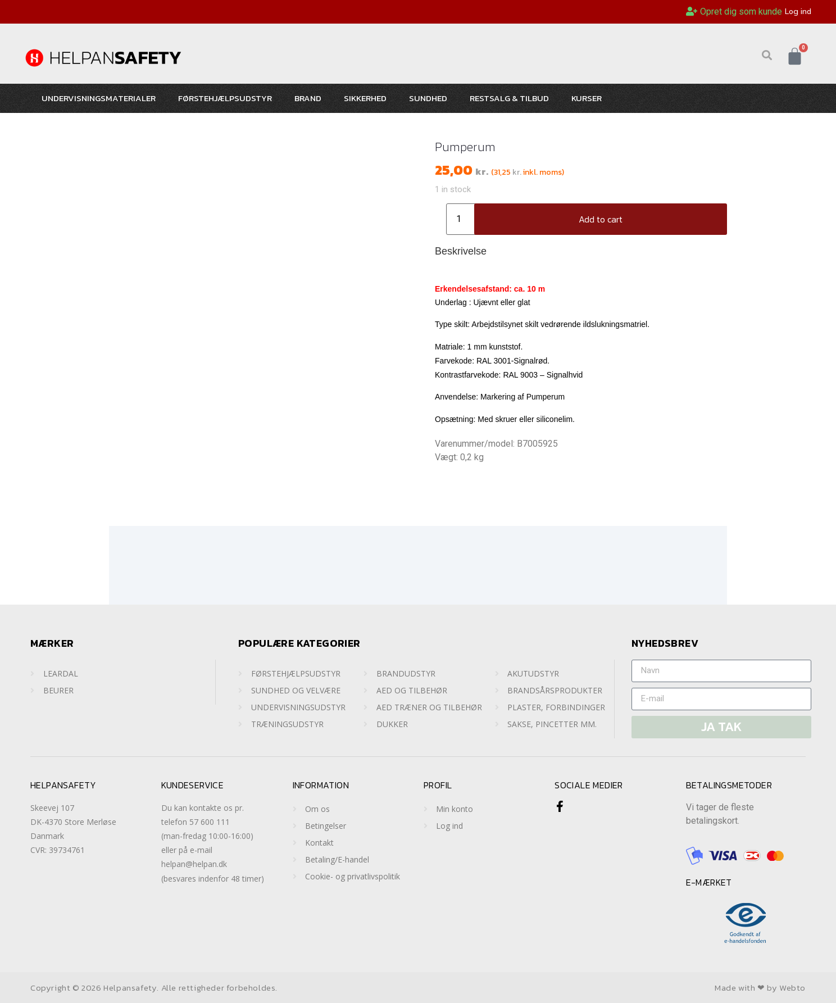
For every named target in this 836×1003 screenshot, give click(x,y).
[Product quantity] (463, 219)
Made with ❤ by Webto (760, 987)
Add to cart (601, 219)
